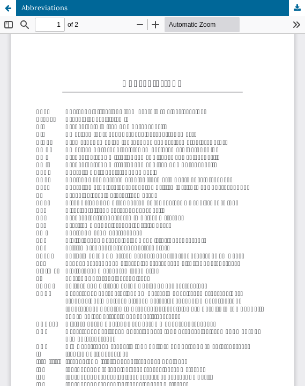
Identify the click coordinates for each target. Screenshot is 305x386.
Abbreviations (44, 7)
